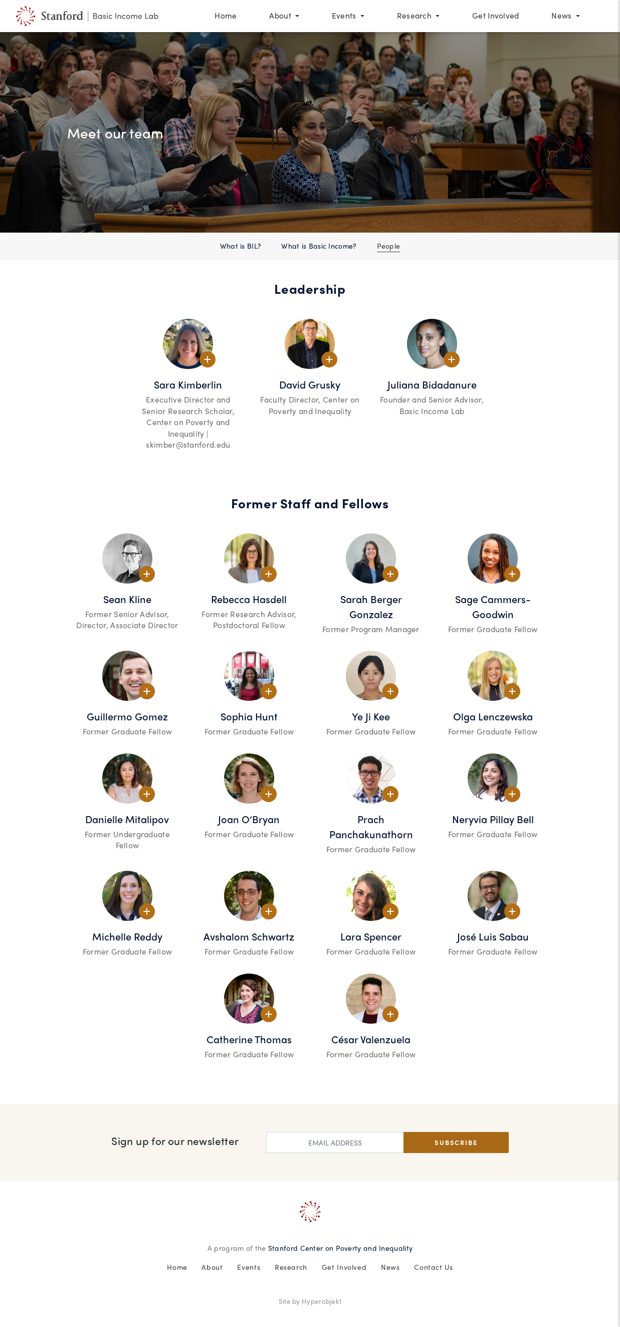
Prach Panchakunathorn (371, 826)
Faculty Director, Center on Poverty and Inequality (309, 405)
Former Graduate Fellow (493, 629)
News (390, 1267)
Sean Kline (127, 599)
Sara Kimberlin (188, 384)
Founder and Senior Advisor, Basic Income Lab (432, 405)
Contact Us (433, 1267)
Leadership (309, 288)
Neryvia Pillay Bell (493, 819)
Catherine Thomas (249, 1039)
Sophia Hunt (249, 716)
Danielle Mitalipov (127, 819)
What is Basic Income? (318, 246)
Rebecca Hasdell (249, 599)
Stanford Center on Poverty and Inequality (340, 1248)
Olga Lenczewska (493, 716)
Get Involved (344, 1267)
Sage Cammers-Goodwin (493, 606)
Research (291, 1267)
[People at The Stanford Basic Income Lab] (88, 16)
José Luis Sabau (493, 936)
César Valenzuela (370, 1039)
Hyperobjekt (321, 1301)
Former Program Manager (371, 629)
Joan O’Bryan (249, 819)
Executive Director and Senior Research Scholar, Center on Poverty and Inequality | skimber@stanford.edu (188, 422)
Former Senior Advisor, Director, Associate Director (127, 620)
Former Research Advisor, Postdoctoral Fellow (248, 620)
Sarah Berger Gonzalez (371, 606)
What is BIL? (241, 246)
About (212, 1267)
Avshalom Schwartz (248, 936)
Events (248, 1267)
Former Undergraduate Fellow (127, 840)
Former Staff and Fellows (309, 503)
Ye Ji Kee (371, 716)
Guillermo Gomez (127, 716)
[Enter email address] (334, 1142)
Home (177, 1267)
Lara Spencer (370, 936)
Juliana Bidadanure (432, 384)
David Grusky (309, 384)
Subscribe (456, 1142)
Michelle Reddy (127, 936)
